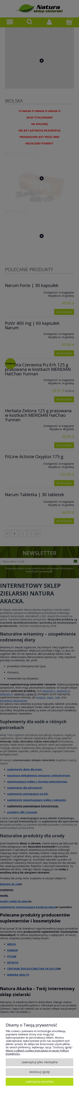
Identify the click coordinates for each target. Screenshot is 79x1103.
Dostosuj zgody (39, 1072)
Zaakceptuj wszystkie (39, 1082)
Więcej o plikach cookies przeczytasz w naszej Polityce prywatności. (37, 1052)
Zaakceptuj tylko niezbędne (39, 1062)
